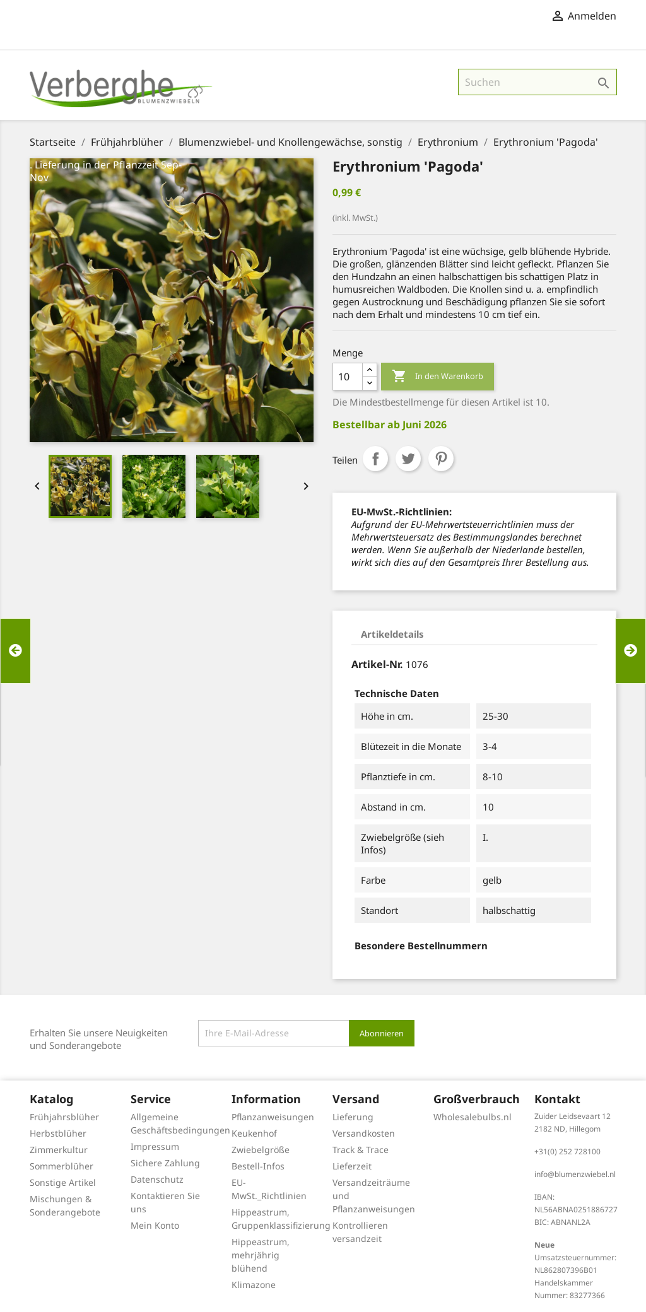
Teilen (375, 458)
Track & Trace (360, 1150)
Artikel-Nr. (377, 664)
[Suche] (537, 82)
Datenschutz (157, 1179)
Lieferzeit (352, 1166)
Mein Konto (155, 1225)
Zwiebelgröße (261, 1150)
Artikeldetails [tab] (392, 634)
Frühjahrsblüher (64, 1117)
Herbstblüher (58, 1133)
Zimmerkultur (59, 1150)
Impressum (155, 1146)
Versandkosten (363, 1133)
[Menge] (347, 376)
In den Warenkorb (437, 376)
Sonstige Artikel (63, 1182)
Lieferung (352, 1117)
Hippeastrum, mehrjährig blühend (261, 1255)
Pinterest (441, 458)
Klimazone (254, 1285)
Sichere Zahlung (165, 1163)
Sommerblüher (61, 1166)
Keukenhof (254, 1133)
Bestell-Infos (258, 1166)
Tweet (408, 458)
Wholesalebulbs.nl (472, 1117)
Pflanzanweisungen (273, 1117)
